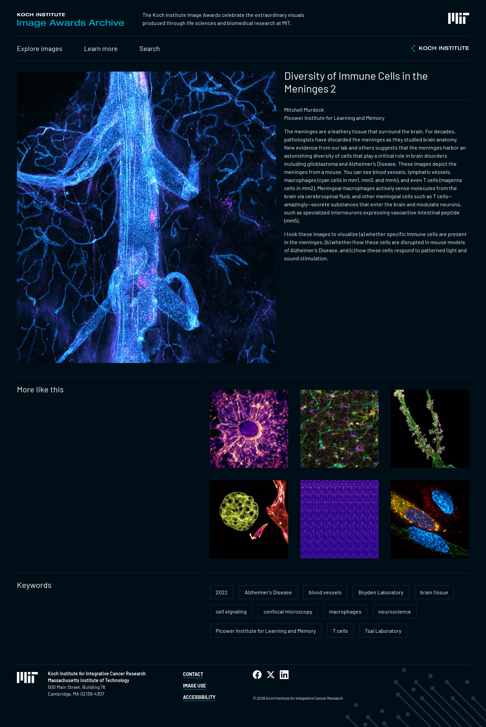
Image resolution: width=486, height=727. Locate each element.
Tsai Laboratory (383, 630)
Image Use (194, 686)
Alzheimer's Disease (268, 592)
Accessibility (199, 697)
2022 (222, 592)
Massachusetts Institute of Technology (88, 680)
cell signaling (231, 611)
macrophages (345, 611)
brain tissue (434, 592)
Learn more (101, 48)
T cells (340, 630)
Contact (193, 674)
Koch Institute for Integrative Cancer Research (97, 673)
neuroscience (394, 611)
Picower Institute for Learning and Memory (266, 630)
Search (149, 48)
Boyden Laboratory (380, 592)
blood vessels (325, 592)
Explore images (39, 48)
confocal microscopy (288, 611)
